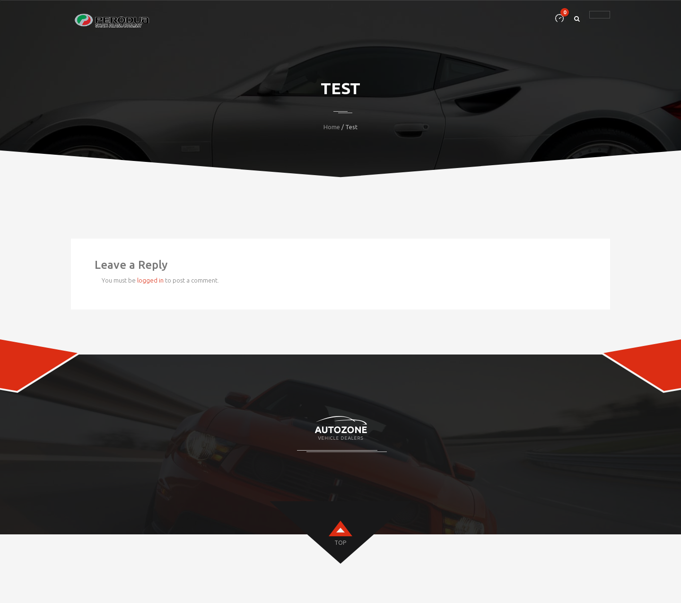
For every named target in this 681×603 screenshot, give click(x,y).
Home (331, 127)
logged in (150, 280)
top (340, 543)
